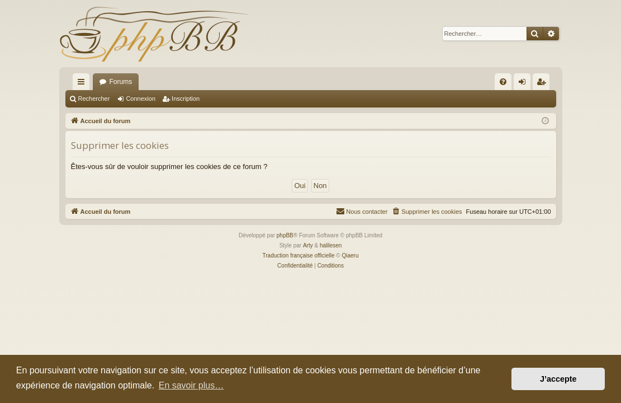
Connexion (140, 98)
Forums (121, 82)
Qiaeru (350, 255)
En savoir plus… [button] (191, 385)
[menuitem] (503, 81)
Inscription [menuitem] (543, 84)
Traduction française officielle (299, 255)
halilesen (331, 245)
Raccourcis (83, 84)
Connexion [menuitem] (524, 84)
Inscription (186, 98)
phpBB (285, 235)
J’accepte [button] (558, 378)
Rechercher (94, 98)
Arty (308, 245)
